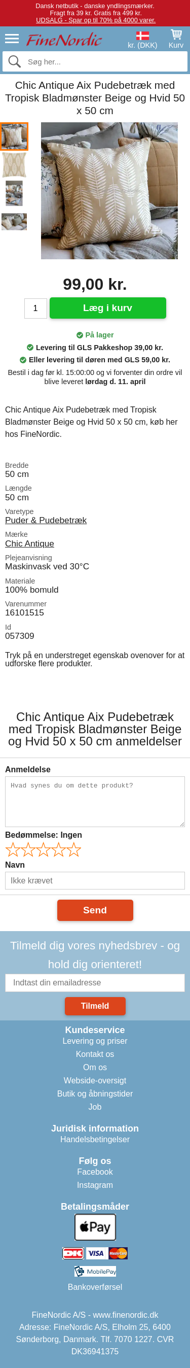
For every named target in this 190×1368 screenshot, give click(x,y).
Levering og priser (94, 1041)
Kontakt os (95, 1054)
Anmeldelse (28, 769)
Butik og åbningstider (95, 1093)
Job (95, 1107)
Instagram (95, 1185)
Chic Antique (29, 543)
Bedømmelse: (43, 835)
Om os (95, 1067)
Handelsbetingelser (95, 1139)
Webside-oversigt (95, 1080)
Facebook (94, 1172)
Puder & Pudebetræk (46, 520)
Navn (15, 865)
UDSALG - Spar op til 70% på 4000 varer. (96, 20)
